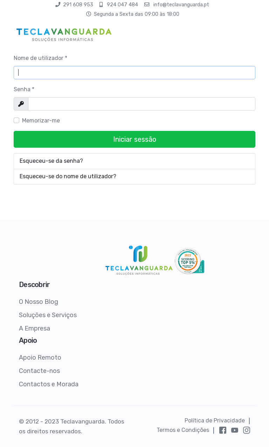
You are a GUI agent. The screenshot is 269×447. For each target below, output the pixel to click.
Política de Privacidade (215, 420)
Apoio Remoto (40, 357)
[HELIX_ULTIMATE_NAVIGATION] (251, 33)
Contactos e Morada (48, 384)
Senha (24, 89)
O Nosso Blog (38, 302)
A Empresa (34, 328)
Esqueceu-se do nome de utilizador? (68, 176)
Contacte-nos (39, 371)
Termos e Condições (183, 430)
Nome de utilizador (40, 58)
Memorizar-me (41, 120)
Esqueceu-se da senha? (51, 161)
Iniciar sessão (134, 139)
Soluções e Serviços (48, 315)
